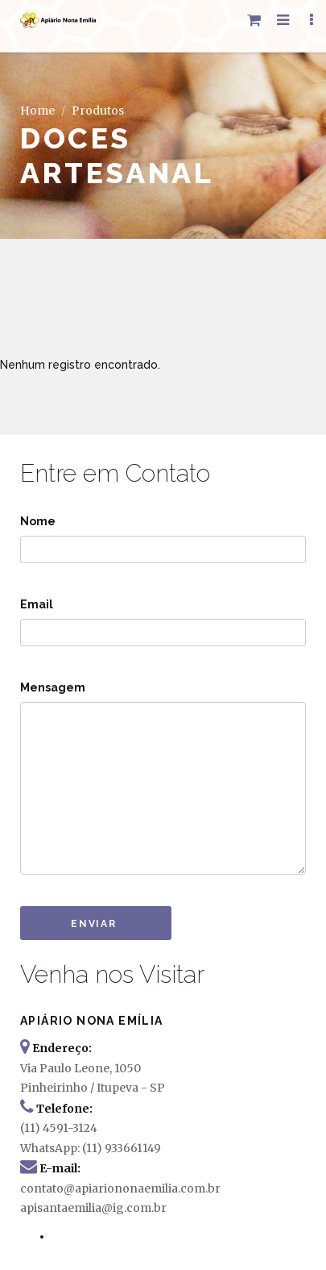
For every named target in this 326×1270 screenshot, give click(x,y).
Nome (38, 521)
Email (36, 604)
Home (37, 110)
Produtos (98, 110)
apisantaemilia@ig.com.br (93, 1208)
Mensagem (52, 687)
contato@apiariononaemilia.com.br (120, 1188)
